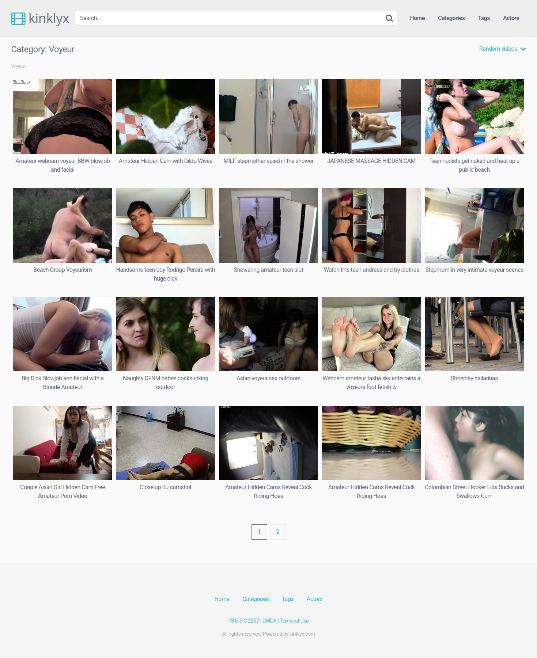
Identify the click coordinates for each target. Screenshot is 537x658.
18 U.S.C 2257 (243, 621)
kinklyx (40, 18)
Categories (451, 18)
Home (417, 18)
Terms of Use (294, 621)
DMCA (269, 621)
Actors (511, 18)
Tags (484, 18)
